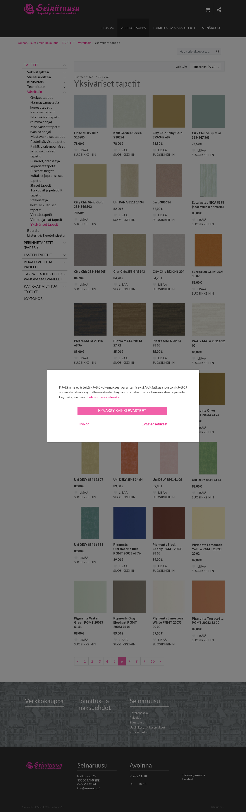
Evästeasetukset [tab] (154, 424)
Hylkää (84, 424)
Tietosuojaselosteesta (102, 397)
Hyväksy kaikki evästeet (122, 411)
